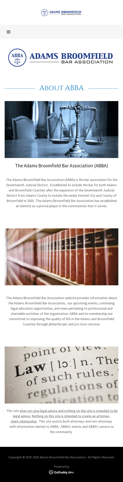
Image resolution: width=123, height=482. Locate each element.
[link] (61, 12)
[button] (8, 32)
